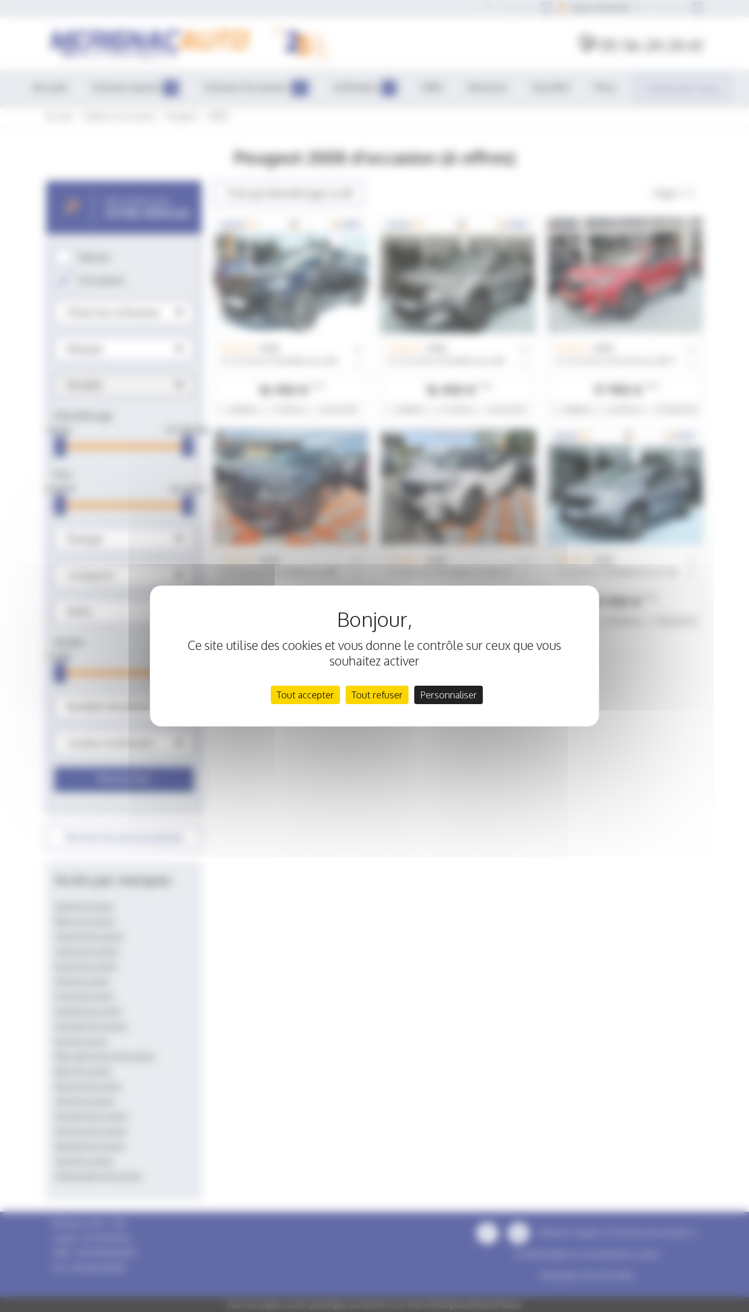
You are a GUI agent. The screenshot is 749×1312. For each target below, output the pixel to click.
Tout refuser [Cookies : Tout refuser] (377, 695)
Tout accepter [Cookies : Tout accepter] (305, 695)
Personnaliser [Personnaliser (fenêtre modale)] (448, 695)
